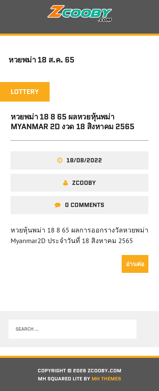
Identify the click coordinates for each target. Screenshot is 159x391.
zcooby (84, 182)
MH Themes (106, 378)
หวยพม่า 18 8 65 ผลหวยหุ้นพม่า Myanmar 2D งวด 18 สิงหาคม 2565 (72, 121)
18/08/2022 (84, 160)
